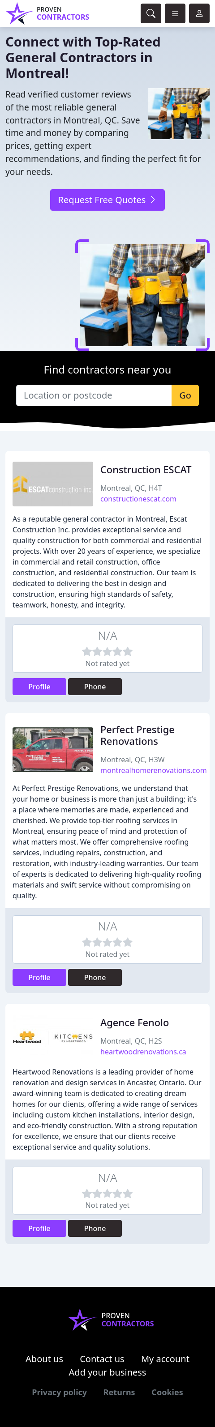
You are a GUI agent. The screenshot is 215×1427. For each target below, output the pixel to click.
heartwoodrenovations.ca (143, 1052)
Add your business (107, 1372)
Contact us (102, 1359)
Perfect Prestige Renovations (137, 735)
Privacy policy (59, 1392)
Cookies (167, 1392)
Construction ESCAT (146, 469)
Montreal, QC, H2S (131, 1041)
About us (44, 1359)
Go (185, 395)
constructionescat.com (138, 499)
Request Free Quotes (107, 200)
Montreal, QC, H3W (132, 759)
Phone (95, 687)
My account (165, 1359)
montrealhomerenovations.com (153, 770)
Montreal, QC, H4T (131, 488)
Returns (119, 1392)
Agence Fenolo (134, 1022)
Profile (39, 687)
